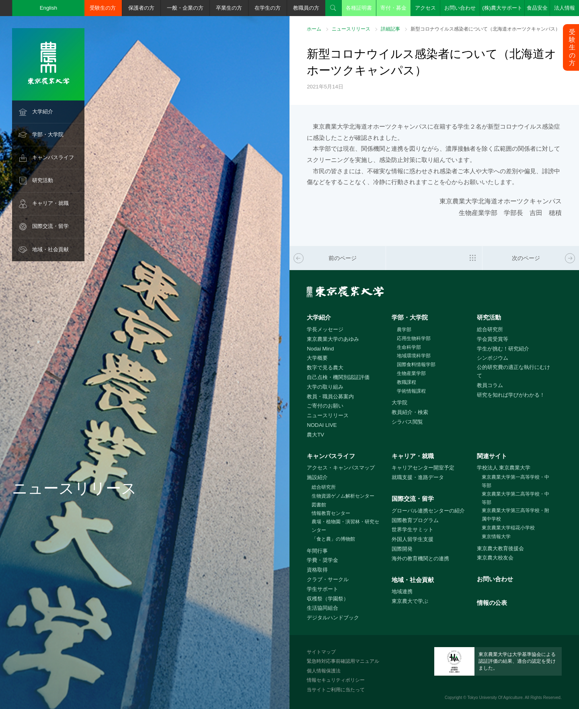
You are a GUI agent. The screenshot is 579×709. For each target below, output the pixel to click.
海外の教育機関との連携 (420, 558)
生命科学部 (409, 347)
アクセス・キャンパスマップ (341, 468)
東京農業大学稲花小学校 (508, 528)
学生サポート (322, 589)
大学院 (399, 403)
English (48, 8)
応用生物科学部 (414, 338)
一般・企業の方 (185, 8)
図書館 (319, 505)
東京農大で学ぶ (410, 601)
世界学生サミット (412, 530)
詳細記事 (390, 29)
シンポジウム (492, 358)
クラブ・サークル (328, 579)
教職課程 (406, 382)
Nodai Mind (320, 349)
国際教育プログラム (415, 520)
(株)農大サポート (502, 8)
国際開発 (402, 549)
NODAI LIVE (322, 425)
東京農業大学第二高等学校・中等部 (515, 498)
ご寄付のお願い (325, 406)
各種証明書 (359, 8)
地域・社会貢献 (50, 249)
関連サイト (492, 456)
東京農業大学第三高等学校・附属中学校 (515, 515)
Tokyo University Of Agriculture (495, 697)
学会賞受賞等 (492, 339)
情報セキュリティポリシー (336, 680)
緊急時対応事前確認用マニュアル (343, 661)
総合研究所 (490, 329)
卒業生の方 (229, 8)
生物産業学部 (411, 373)
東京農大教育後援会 (500, 548)
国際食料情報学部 (416, 364)
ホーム (314, 29)
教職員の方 (306, 8)
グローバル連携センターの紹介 (428, 511)
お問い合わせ (460, 8)
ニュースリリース (351, 29)
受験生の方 (103, 8)
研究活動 (42, 180)
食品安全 (537, 8)
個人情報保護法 (324, 671)
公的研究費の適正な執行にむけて (513, 371)
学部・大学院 (48, 134)
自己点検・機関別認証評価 (338, 377)
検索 (333, 8)
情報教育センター (331, 513)
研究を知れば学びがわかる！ (511, 395)
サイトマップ (321, 652)
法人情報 (564, 8)
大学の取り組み (325, 387)
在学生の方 (268, 8)
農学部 (404, 329)
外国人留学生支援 (412, 539)
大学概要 (317, 358)
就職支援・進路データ (418, 477)
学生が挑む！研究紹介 (503, 349)
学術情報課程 (411, 391)
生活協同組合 (322, 608)
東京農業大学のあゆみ (333, 339)
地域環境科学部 (414, 356)
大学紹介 (42, 112)
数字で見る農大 (325, 368)
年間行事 (317, 551)
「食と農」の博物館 (333, 539)
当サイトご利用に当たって (336, 690)
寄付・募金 (393, 8)
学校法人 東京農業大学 (504, 468)
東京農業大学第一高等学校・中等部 (515, 481)
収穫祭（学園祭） (328, 599)
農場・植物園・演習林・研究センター (345, 526)
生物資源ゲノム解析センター (343, 496)
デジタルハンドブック (333, 618)
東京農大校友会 (495, 558)
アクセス (425, 8)
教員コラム (490, 385)
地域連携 (402, 591)
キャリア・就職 (50, 203)
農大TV (315, 435)
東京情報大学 (496, 536)
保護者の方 (141, 8)
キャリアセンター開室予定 (423, 468)
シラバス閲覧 (407, 422)
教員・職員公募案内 (330, 396)
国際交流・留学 (50, 226)
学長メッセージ (325, 329)
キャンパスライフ (53, 157)
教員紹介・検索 (410, 412)
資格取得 (317, 570)
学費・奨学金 (322, 560)
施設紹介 (317, 477)
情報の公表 (492, 602)
